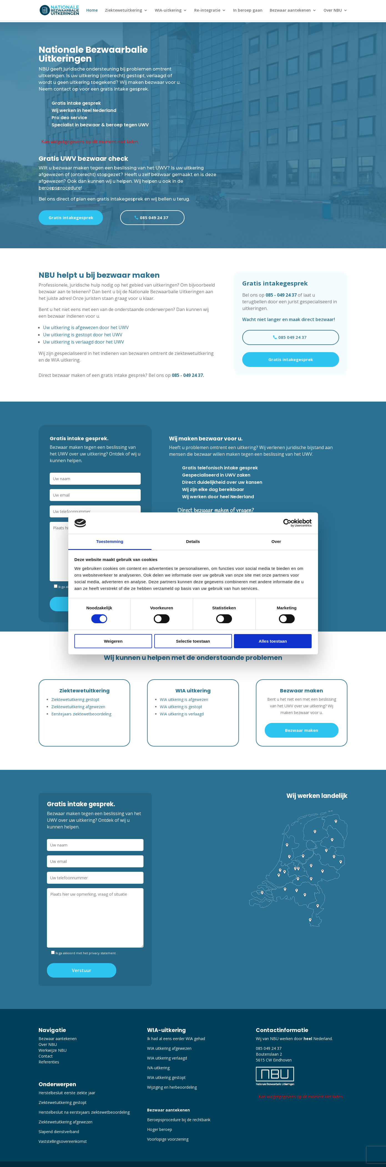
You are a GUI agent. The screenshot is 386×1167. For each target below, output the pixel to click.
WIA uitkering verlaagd (167, 1058)
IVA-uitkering (158, 1067)
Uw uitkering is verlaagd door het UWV (83, 342)
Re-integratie (207, 10)
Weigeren (113, 641)
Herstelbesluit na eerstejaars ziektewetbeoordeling (84, 1112)
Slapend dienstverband (59, 1131)
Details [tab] (193, 541)
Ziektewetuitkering (123, 10)
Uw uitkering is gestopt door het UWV (82, 335)
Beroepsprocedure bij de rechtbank (178, 1119)
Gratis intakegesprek (71, 217)
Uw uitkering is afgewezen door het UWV (86, 327)
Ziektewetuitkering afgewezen (78, 706)
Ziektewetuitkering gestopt (75, 699)
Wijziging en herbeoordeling (172, 1087)
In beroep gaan (248, 10)
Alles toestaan (273, 641)
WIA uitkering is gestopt (181, 706)
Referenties (49, 1062)
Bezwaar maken (301, 730)
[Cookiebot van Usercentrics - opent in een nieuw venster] (287, 523)
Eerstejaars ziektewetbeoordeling (81, 714)
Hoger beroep (159, 1129)
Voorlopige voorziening (167, 1139)
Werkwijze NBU (53, 1050)
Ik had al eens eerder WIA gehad (176, 1038)
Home (92, 10)
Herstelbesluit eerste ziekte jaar (67, 1092)
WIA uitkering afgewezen (169, 1048)
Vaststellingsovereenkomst (63, 1141)
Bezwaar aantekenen (290, 10)
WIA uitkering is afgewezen (184, 699)
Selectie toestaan (193, 641)
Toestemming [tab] (109, 541)
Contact (46, 1056)
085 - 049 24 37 (187, 375)
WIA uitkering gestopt (166, 1077)
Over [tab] (276, 541)
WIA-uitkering (168, 10)
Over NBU (333, 10)
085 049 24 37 (154, 217)
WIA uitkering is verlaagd (182, 714)
